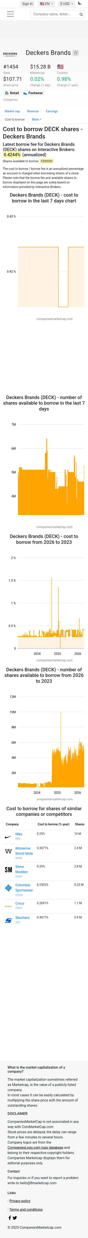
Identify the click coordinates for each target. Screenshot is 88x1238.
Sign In (27, 4)
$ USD (65, 4)
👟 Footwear (33, 93)
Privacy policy (19, 1201)
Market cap (12, 111)
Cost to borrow (15, 119)
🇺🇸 (45, 4)
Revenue (33, 111)
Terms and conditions (26, 1210)
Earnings (52, 111)
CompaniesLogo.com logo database (35, 1148)
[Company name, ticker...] (57, 14)
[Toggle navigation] (10, 14)
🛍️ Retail (12, 93)
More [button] (35, 119)
